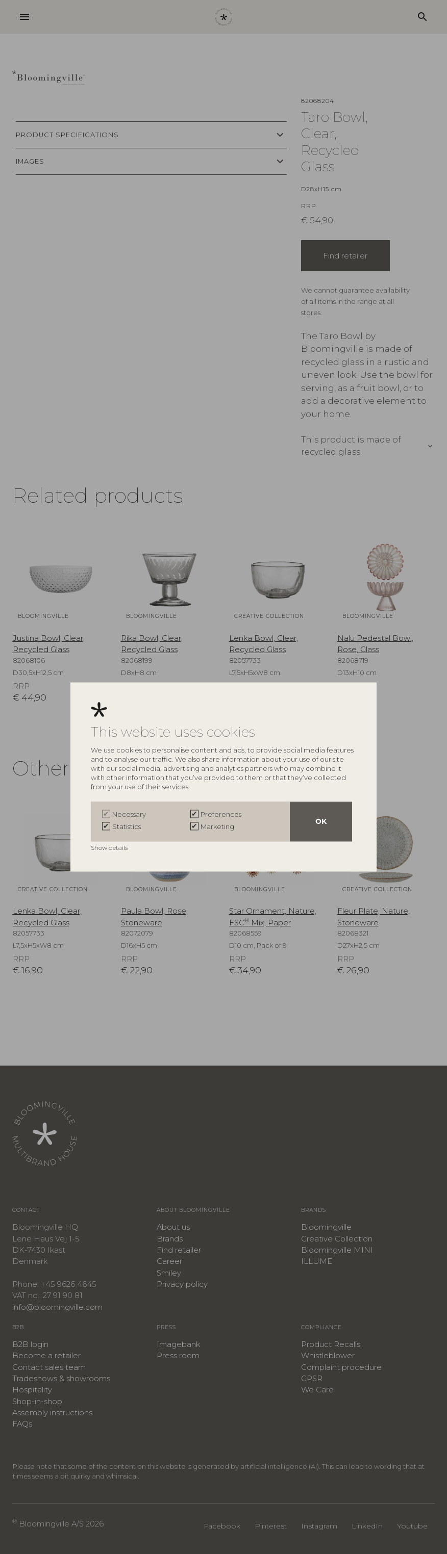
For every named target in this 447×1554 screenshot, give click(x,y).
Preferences (221, 815)
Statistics (126, 827)
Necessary (129, 815)
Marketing (217, 827)
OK (321, 821)
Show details (110, 848)
